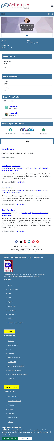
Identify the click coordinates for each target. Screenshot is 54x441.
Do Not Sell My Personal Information (18, 374)
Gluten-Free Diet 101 (13, 417)
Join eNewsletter (11, 387)
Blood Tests (11, 413)
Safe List (10, 422)
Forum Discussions (13, 289)
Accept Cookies (10, 438)
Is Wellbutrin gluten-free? (11, 166)
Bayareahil (14, 113)
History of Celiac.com (14, 357)
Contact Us (29, 246)
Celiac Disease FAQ (13, 396)
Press (9, 349)
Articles (10, 285)
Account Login (12, 306)
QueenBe (13, 106)
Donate (9, 331)
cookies (29, 430)
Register (10, 302)
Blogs (9, 293)
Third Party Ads (12, 362)
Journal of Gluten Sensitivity (15, 323)
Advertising (11, 353)
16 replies (21, 182)
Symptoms (11, 405)
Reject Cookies (25, 438)
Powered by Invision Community (27, 251)
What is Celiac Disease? (14, 401)
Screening (10, 409)
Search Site (11, 378)
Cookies (37, 246)
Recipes (10, 318)
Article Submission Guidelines (16, 366)
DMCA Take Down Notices (15, 370)
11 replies (20, 204)
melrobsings (8, 149)
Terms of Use (11, 310)
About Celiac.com (13, 345)
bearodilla (20, 168)
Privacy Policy (19, 246)
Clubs (9, 297)
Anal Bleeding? (7, 188)
